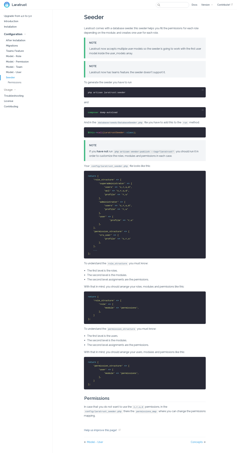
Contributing (11, 106)
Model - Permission (17, 61)
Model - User (13, 72)
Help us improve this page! (100, 430)
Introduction (11, 21)
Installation (10, 26)
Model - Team (14, 66)
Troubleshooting (14, 95)
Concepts (197, 442)
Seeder (10, 77)
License (8, 101)
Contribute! (225, 4)
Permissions (14, 82)
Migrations (12, 45)
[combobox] (172, 5)
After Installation (15, 40)
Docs (194, 4)
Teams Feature (15, 50)
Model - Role (13, 56)
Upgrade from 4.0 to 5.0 (18, 16)
